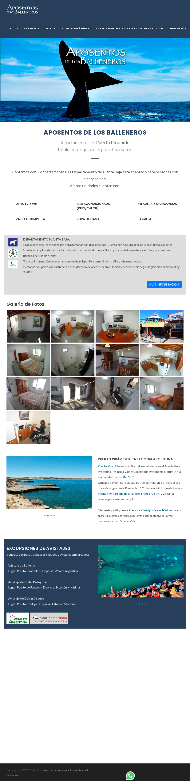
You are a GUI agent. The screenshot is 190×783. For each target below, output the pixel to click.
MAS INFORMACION (164, 284)
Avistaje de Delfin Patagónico (28, 582)
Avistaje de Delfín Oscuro (26, 598)
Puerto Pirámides (109, 466)
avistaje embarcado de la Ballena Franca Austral (129, 493)
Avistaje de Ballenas (22, 565)
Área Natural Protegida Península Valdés (150, 510)
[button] (45, 515)
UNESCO (128, 477)
